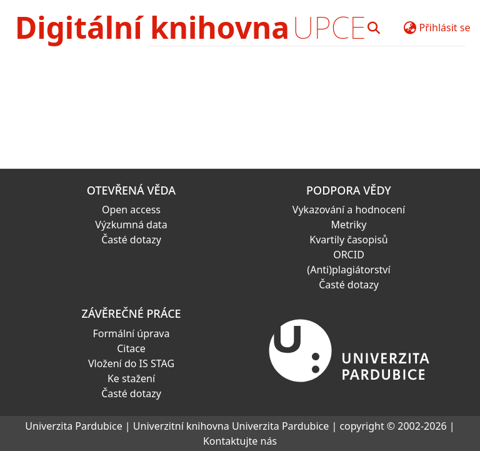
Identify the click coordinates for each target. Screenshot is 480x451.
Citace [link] (131, 348)
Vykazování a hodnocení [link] (348, 209)
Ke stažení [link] (131, 378)
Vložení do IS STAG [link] (131, 363)
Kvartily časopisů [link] (348, 239)
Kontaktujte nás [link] (240, 441)
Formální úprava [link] (131, 333)
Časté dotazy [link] (131, 239)
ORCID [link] (348, 254)
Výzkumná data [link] (131, 224)
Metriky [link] (349, 224)
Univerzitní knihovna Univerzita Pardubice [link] (231, 426)
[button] (374, 27)
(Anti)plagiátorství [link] (348, 269)
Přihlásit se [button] (445, 27)
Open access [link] (131, 209)
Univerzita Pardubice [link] (73, 426)
